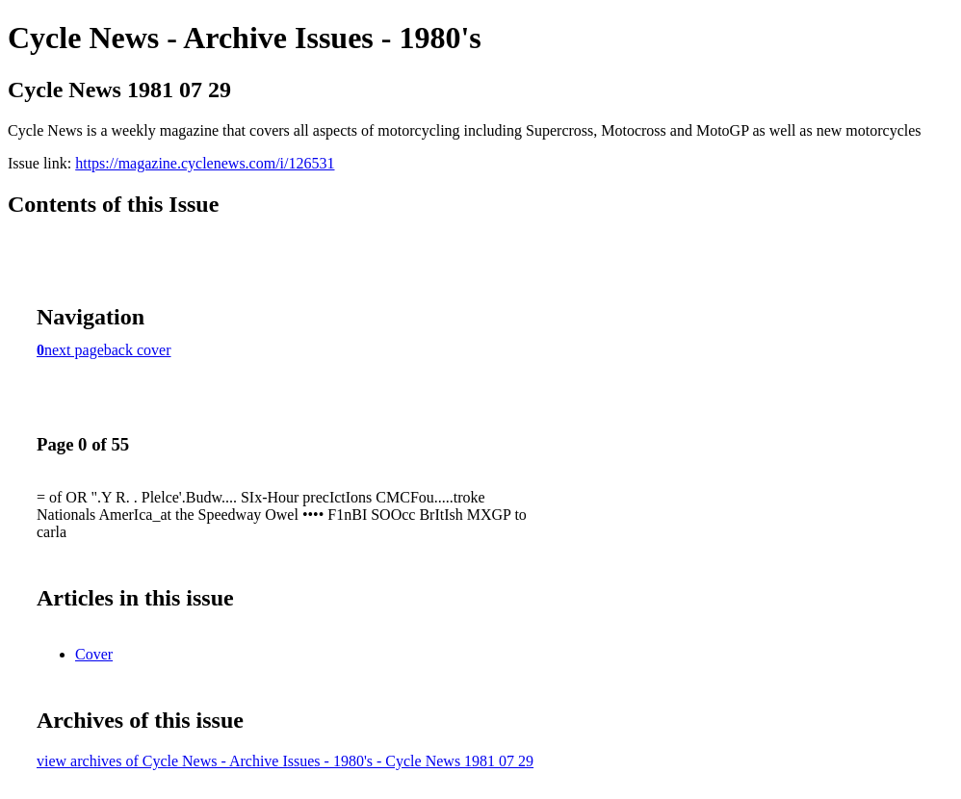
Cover (94, 654)
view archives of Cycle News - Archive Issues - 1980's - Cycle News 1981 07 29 (285, 761)
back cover (137, 350)
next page (74, 350)
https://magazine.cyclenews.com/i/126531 (204, 163)
